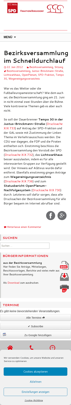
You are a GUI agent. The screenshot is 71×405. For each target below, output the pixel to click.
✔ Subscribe (35, 326)
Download (13, 283)
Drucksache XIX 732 (19, 154)
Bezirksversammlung (41, 67)
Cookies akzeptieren (35, 372)
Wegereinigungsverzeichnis (24, 78)
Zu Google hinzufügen (27, 335)
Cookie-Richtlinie (34, 400)
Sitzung (58, 67)
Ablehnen (35, 382)
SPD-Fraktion (46, 75)
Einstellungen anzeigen (35, 392)
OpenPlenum (29, 75)
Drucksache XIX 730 (46, 190)
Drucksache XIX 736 (19, 181)
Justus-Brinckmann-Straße (47, 71)
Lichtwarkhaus (12, 75)
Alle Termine (35, 317)
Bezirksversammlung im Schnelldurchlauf (36, 57)
